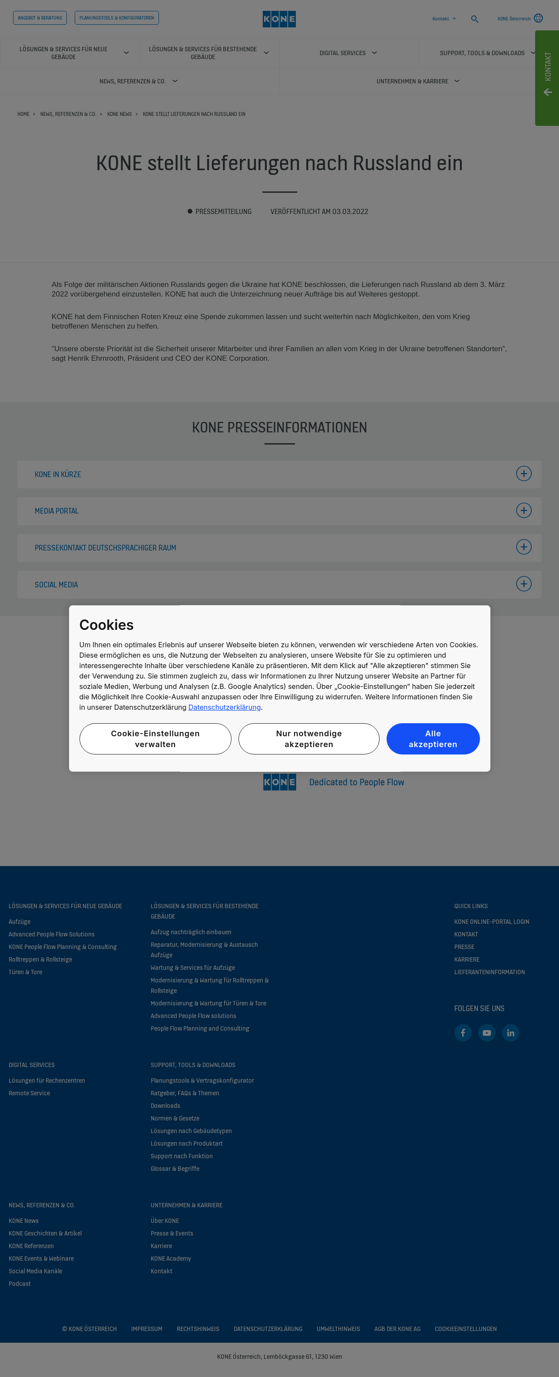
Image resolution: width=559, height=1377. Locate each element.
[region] (279, 688)
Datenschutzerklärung (225, 707)
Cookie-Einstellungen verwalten (155, 739)
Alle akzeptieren (433, 739)
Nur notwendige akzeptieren (309, 739)
